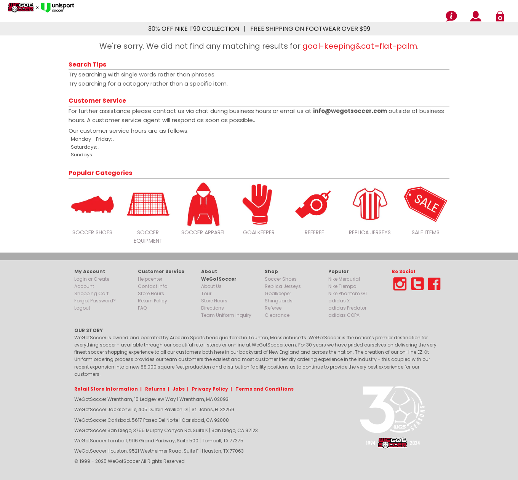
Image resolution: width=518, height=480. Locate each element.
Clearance (277, 315)
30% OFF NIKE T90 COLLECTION (193, 28)
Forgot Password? (95, 300)
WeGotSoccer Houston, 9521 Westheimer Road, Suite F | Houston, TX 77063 (159, 451)
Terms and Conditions (264, 389)
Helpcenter (150, 279)
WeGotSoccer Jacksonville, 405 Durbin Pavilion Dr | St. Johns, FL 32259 (154, 409)
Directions (212, 308)
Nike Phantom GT (348, 293)
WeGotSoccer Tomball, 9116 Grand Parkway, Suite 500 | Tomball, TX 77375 (158, 440)
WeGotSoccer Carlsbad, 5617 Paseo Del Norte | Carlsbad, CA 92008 (151, 420)
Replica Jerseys (283, 286)
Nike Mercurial (344, 279)
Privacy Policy (210, 389)
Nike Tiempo (342, 286)
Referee (273, 308)
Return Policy (152, 300)
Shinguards (279, 300)
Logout (82, 308)
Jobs (179, 389)
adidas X (339, 300)
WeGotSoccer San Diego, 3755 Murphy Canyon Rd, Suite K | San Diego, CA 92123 (166, 430)
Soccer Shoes (281, 279)
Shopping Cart (91, 293)
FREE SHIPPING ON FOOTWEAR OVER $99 (310, 28)
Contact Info (152, 286)
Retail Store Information (106, 389)
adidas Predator (347, 308)
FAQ (142, 308)
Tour (206, 293)
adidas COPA (344, 315)
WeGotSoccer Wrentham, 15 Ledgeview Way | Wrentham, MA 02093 (151, 399)
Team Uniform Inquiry (226, 315)
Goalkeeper (278, 293)
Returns (155, 389)
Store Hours (151, 293)
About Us (211, 286)
